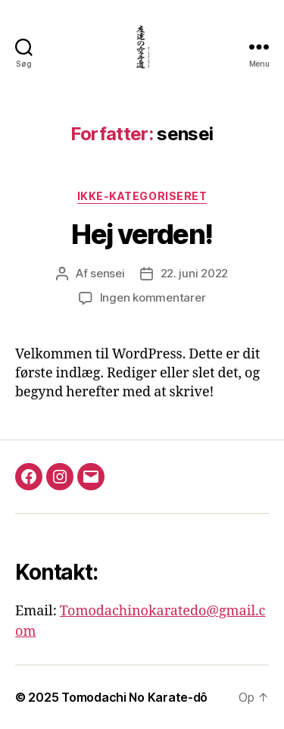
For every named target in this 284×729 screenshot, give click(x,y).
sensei (107, 273)
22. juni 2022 (195, 273)
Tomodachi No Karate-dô (134, 697)
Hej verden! (142, 234)
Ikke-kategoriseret (142, 195)
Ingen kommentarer (153, 297)
